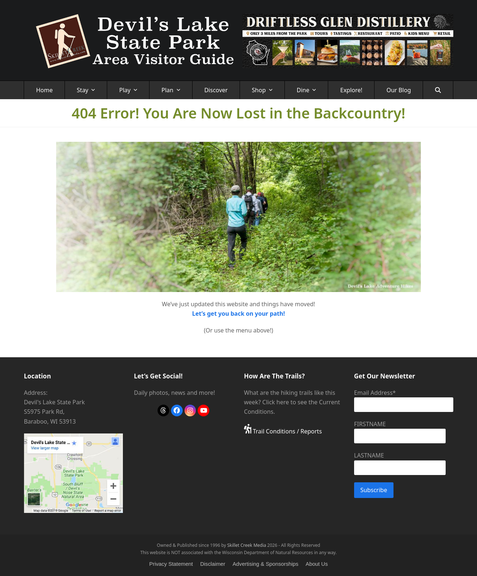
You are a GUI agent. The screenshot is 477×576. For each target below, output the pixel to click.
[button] (438, 90)
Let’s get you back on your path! (238, 314)
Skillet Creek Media (246, 545)
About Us (317, 564)
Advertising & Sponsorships (265, 564)
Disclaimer (212, 564)
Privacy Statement (171, 564)
